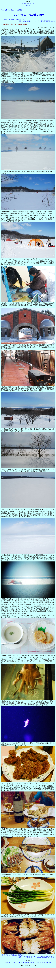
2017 (22, 962)
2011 (41, 962)
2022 (7, 962)
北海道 (19, 10)
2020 (14, 962)
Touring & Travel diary (8, 10)
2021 (11, 962)
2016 (26, 962)
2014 (30, 962)
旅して (28, 5)
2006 (45, 962)
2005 (49, 962)
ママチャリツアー (28, 3)
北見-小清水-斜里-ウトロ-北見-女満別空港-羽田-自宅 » (37, 21)
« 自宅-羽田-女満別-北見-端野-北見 (12, 19)
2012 (37, 962)
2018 (18, 962)
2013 (33, 962)
